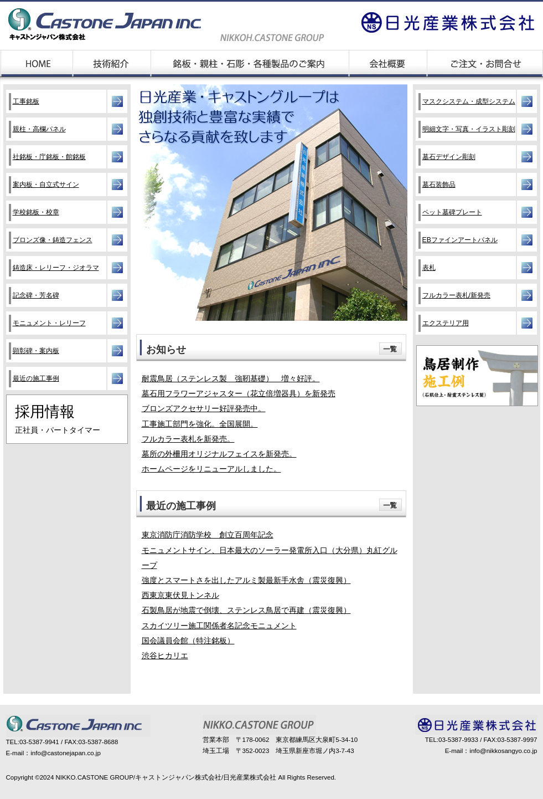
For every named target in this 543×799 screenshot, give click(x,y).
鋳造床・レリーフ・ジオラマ (56, 268)
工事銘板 (26, 101)
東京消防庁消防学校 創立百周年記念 (207, 535)
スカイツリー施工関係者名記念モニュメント (219, 626)
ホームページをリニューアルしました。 (211, 469)
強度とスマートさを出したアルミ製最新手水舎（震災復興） (246, 580)
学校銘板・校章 (36, 212)
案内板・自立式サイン (46, 184)
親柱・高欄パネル (39, 129)
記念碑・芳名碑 (36, 295)
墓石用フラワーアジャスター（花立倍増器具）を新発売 (238, 394)
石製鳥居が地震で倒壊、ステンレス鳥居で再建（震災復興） (246, 610)
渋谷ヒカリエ (165, 656)
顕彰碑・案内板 (36, 351)
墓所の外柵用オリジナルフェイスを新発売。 (219, 454)
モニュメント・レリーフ (49, 323)
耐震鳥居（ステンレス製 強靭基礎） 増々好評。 (231, 379)
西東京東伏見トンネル (180, 595)
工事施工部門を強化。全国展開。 (200, 424)
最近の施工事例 (36, 378)
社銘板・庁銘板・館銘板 (49, 157)
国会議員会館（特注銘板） (188, 641)
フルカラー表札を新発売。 (188, 439)
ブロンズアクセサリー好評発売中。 (204, 408)
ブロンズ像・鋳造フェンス (52, 240)
